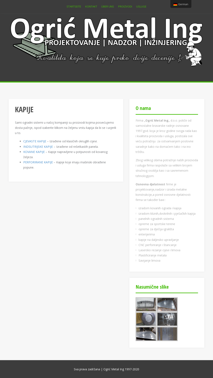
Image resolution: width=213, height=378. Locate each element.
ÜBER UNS (107, 6)
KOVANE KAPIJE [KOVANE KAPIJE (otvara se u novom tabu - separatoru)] (34, 152)
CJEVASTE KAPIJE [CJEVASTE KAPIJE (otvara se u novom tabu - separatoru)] (34, 141)
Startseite (74, 6)
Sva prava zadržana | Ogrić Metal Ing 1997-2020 (106, 369)
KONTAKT (91, 6)
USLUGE (141, 6)
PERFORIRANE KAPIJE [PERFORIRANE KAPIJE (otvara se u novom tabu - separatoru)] (38, 162)
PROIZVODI (125, 6)
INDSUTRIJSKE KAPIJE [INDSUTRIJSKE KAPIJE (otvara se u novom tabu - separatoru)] (38, 147)
